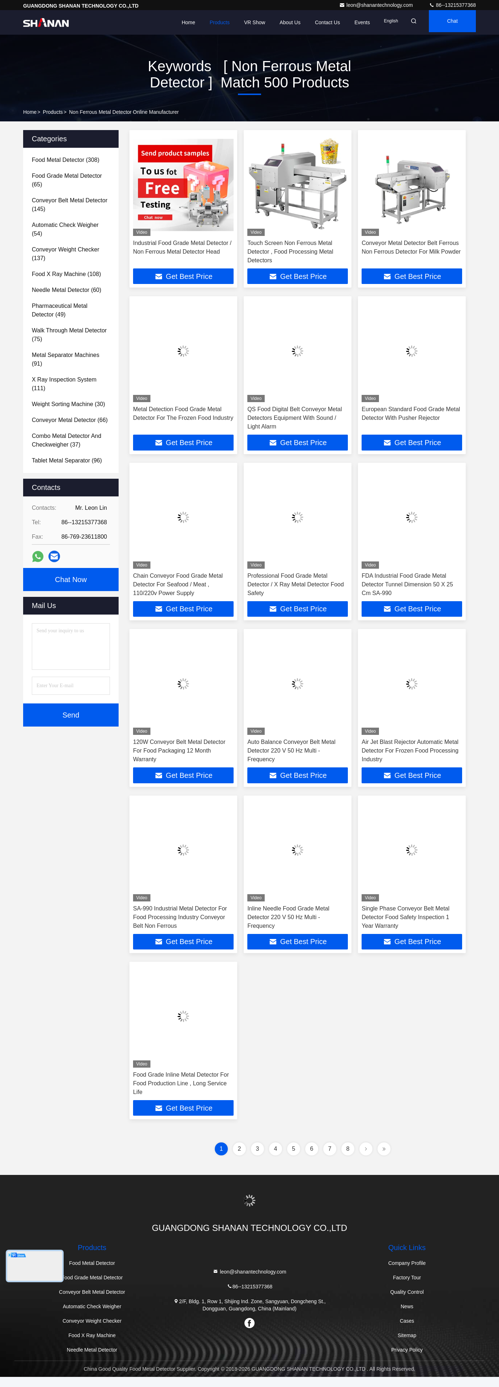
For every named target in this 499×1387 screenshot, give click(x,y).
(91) (65, 359)
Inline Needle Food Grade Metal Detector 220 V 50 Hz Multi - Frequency (288, 923)
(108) (66, 274)
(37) (66, 440)
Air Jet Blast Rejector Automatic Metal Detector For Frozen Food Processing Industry (410, 755)
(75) (69, 334)
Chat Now (71, 579)
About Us (276, 22)
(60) (66, 290)
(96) (67, 460)
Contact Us (314, 22)
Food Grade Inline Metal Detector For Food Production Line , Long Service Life (181, 1091)
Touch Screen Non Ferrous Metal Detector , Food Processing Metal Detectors (290, 251)
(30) (68, 404)
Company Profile (407, 1273)
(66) (70, 420)
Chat (448, 22)
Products (206, 22)
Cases (407, 1331)
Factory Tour (407, 1288)
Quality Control (407, 1302)
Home (175, 22)
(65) (67, 180)
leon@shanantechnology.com (376, 5)
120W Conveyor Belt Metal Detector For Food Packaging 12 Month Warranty (179, 755)
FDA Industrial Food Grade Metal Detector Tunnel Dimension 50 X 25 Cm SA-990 (407, 587)
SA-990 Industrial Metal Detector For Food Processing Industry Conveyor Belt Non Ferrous (180, 923)
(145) (69, 204)
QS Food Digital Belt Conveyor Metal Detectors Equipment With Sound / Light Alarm (294, 419)
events (349, 22)
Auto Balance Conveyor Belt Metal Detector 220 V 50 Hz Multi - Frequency (291, 755)
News (407, 1316)
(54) (65, 229)
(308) (65, 160)
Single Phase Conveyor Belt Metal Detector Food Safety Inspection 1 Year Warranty (405, 923)
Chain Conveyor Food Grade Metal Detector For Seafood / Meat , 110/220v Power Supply (178, 587)
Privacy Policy (407, 1360)
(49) (60, 310)
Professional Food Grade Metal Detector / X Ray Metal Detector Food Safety (295, 587)
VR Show (241, 22)
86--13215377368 (452, 5)
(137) (65, 253)
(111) (64, 383)
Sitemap (407, 1345)
